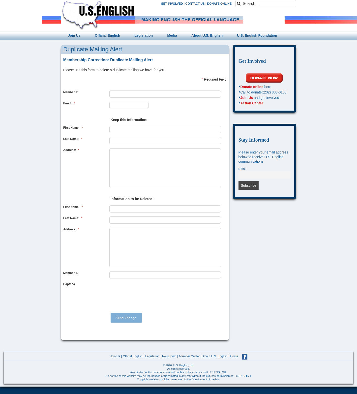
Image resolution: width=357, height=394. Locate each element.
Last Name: (72, 139)
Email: (69, 103)
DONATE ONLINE (219, 3)
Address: (71, 150)
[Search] (238, 3)
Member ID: (71, 92)
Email (242, 169)
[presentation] (147, 292)
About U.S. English (215, 356)
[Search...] (265, 3)
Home (234, 356)
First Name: (73, 127)
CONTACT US (195, 3)
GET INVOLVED (172, 3)
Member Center (189, 356)
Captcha (69, 284)
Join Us (246, 98)
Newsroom (169, 356)
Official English (133, 356)
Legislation (152, 356)
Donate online (252, 87)
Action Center (251, 103)
